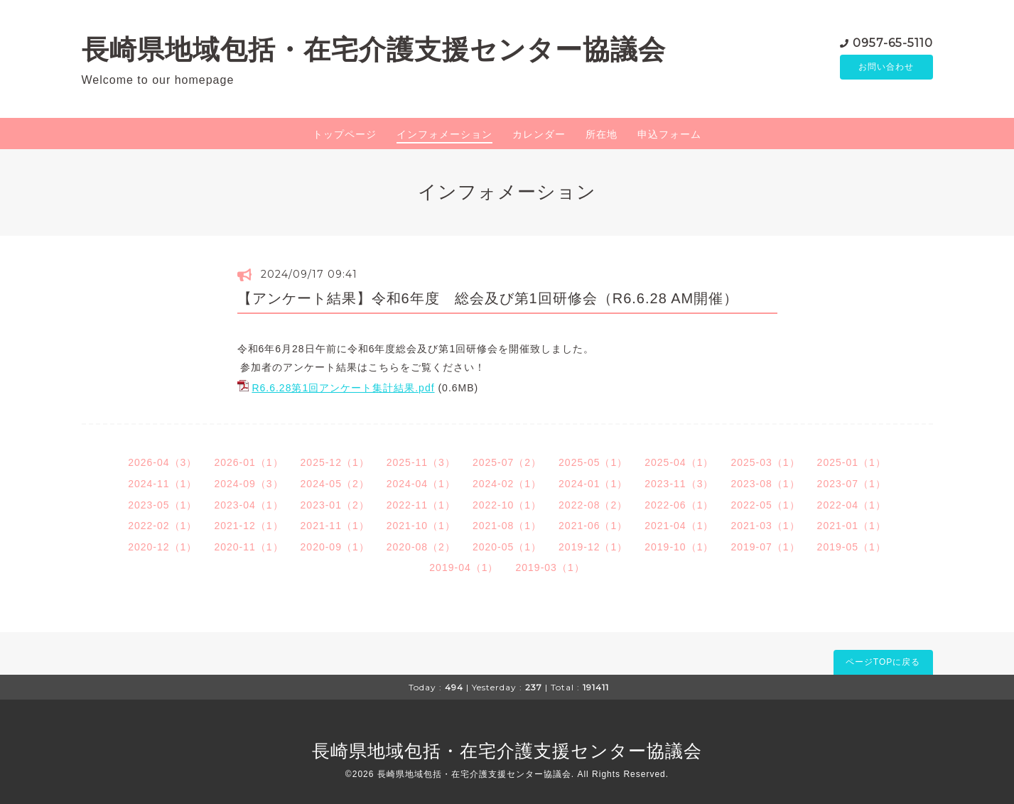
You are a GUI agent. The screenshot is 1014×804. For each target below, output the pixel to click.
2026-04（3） (162, 462)
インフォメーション (444, 134)
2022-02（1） (162, 525)
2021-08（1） (507, 525)
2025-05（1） (593, 462)
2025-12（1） (335, 462)
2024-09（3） (248, 483)
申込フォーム (669, 134)
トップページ (345, 134)
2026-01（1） (248, 462)
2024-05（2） (335, 483)
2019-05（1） (851, 547)
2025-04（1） (678, 462)
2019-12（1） (593, 547)
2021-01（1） (851, 525)
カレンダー (539, 134)
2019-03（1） (550, 567)
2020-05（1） (507, 547)
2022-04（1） (851, 505)
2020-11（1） (248, 547)
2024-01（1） (593, 483)
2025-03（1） (764, 462)
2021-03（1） (764, 525)
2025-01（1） (851, 462)
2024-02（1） (507, 483)
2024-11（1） (162, 483)
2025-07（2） (507, 462)
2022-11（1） (421, 505)
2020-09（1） (335, 547)
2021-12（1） (248, 525)
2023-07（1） (851, 483)
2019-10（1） (678, 547)
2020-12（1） (162, 547)
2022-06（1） (678, 505)
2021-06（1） (593, 525)
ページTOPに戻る (883, 662)
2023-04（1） (248, 505)
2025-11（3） (421, 462)
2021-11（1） (335, 525)
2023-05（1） (162, 505)
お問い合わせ (886, 67)
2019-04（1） (463, 567)
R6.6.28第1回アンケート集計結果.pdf (343, 387)
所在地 (601, 134)
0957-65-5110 (893, 42)
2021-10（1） (421, 525)
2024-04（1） (421, 483)
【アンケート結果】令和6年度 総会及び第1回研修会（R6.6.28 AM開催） (488, 298)
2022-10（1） (507, 505)
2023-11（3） (678, 483)
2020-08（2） (421, 547)
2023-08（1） (764, 483)
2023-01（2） (335, 505)
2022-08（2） (593, 505)
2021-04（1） (678, 525)
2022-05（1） (764, 505)
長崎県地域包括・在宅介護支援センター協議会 (374, 49)
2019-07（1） (764, 547)
